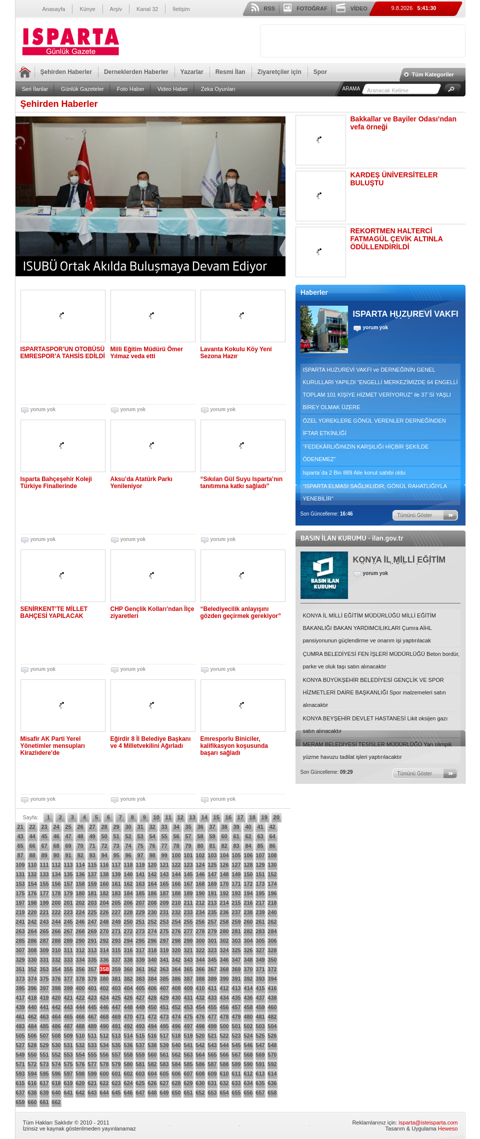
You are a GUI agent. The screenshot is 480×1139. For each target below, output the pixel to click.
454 (200, 1007)
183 (116, 893)
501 (236, 1026)
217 (260, 903)
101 (188, 855)
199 (44, 903)
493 (140, 1026)
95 (116, 855)
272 (128, 931)
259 (236, 922)
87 (20, 855)
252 (152, 922)
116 (104, 865)
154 (32, 884)
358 (104, 969)
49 (92, 836)
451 (164, 1007)
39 (236, 827)
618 (56, 1083)
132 (32, 874)
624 (128, 1083)
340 (152, 960)
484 (32, 1026)
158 (80, 884)
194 (248, 893)
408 (176, 988)
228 (128, 912)
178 (56, 893)
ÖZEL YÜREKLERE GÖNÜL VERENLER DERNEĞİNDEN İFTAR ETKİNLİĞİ (374, 427)
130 (272, 865)
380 (104, 979)
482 (272, 1017)
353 (44, 969)
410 (200, 988)
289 (68, 941)
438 (272, 998)
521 (212, 1036)
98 (152, 855)
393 (260, 979)
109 (20, 865)
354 (56, 969)
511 (92, 1036)
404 (128, 988)
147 (212, 874)
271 (116, 931)
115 (92, 865)
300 (200, 941)
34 (176, 827)
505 (20, 1036)
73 (116, 846)
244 (56, 922)
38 (224, 827)
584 (176, 1064)
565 (212, 1055)
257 (212, 922)
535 (116, 1045)
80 (200, 846)
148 (224, 874)
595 (44, 1074)
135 (68, 874)
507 (44, 1036)
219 (20, 912)
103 (212, 855)
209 (164, 903)
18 (253, 817)
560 (152, 1055)
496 (176, 1026)
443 (68, 1007)
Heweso (448, 1129)
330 (32, 960)
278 (200, 931)
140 (128, 874)
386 (176, 979)
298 (176, 941)
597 (68, 1074)
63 (260, 836)
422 (80, 998)
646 (128, 1093)
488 (80, 1026)
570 (272, 1055)
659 (20, 1102)
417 (20, 998)
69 (68, 846)
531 (68, 1045)
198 (32, 903)
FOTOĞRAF (312, 8)
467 (92, 1017)
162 (128, 884)
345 (212, 960)
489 (92, 1026)
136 (80, 874)
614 (272, 1074)
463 (44, 1017)
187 (164, 893)
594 (32, 1074)
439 (20, 1007)
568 (248, 1055)
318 (152, 950)
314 (104, 950)
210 (176, 903)
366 (200, 969)
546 (248, 1045)
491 (116, 1026)
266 (56, 931)
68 (56, 846)
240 (272, 912)
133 (44, 874)
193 (236, 893)
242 (32, 922)
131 (20, 874)
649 (164, 1093)
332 (56, 960)
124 (200, 865)
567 (236, 1055)
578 (104, 1064)
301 (212, 941)
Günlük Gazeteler (82, 89)
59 (212, 836)
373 (20, 979)
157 (68, 884)
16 (229, 817)
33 (164, 827)
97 (140, 855)
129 (260, 865)
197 (20, 903)
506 (32, 1036)
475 (188, 1017)
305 (260, 941)
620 (80, 1083)
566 (224, 1055)
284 (272, 931)
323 (212, 950)
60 (224, 836)
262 (272, 922)
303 (236, 941)
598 (80, 1074)
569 (260, 1055)
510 (80, 1036)
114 (80, 865)
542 (200, 1045)
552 (56, 1055)
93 (92, 855)
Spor (320, 71)
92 (80, 855)
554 (80, 1055)
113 (68, 865)
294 (128, 941)
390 (224, 979)
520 (200, 1036)
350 (272, 960)
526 (272, 1036)
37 (212, 827)
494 (152, 1026)
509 (68, 1036)
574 (56, 1064)
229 (140, 912)
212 (200, 903)
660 (32, 1102)
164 (152, 884)
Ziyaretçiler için (280, 71)
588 (224, 1064)
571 (20, 1064)
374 (32, 979)
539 (164, 1045)
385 (164, 979)
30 (128, 827)
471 (140, 1017)
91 (68, 855)
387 (188, 979)
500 (224, 1026)
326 (248, 950)
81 (212, 846)
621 (92, 1083)
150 (248, 874)
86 (272, 846)
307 (20, 950)
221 (44, 912)
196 (272, 893)
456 (224, 1007)
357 (92, 969)
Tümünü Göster (415, 515)
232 (176, 912)
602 (128, 1074)
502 (248, 1026)
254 (176, 922)
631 (212, 1083)
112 (56, 865)
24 (56, 827)
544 (224, 1045)
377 (68, 979)
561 (164, 1055)
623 (116, 1083)
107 (260, 855)
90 (56, 855)
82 (224, 846)
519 (188, 1036)
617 (44, 1083)
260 (248, 922)
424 (104, 998)
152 (272, 874)
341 (164, 960)
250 (128, 922)
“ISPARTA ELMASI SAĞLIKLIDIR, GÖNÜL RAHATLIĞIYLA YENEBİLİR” (375, 492)
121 (164, 865)
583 (164, 1064)
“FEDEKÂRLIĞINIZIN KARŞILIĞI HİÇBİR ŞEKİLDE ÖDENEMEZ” (366, 453)
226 (104, 912)
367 (212, 969)
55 (164, 836)
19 (265, 817)
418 (32, 998)
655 (236, 1093)
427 (140, 998)
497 (188, 1026)
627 (164, 1083)
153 (20, 884)
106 (248, 855)
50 (104, 836)
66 (32, 846)
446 (104, 1007)
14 (205, 817)
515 (140, 1036)
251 (140, 922)
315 (116, 950)
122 (176, 865)
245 (68, 922)
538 (152, 1045)
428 (152, 998)
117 (116, 865)
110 (32, 865)
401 (92, 988)
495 (164, 1026)
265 (44, 931)
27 (92, 827)
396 (32, 988)
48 (80, 836)
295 (140, 941)
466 (80, 1017)
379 (92, 979)
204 (104, 903)
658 (272, 1093)
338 (128, 960)
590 (248, 1064)
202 (80, 903)
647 (140, 1093)
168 (200, 884)
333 (68, 960)
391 (236, 979)
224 (80, 912)
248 (104, 922)
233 (188, 912)
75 (140, 846)
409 (188, 988)
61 (236, 836)
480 (248, 1017)
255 (188, 922)
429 (164, 998)
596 (56, 1074)
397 (44, 988)
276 (176, 931)
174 (272, 884)
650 (176, 1093)
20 (277, 817)
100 (176, 855)
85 (260, 846)
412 (224, 988)
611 (236, 1074)
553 (68, 1055)
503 (260, 1026)
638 (32, 1093)
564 (200, 1055)
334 (80, 960)
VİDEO (359, 8)
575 (68, 1064)
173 (260, 884)
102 (200, 855)
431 (188, 998)
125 (212, 865)
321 (188, 950)
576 (80, 1064)
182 (104, 893)
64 (272, 836)
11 (169, 817)
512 (104, 1036)
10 (157, 817)
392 (248, 979)
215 (236, 903)
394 (272, 979)
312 (80, 950)
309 (44, 950)
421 (68, 998)
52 (128, 836)
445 (92, 1007)
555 (92, 1055)
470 (128, 1017)
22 (32, 827)
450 (152, 1007)
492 (128, 1026)
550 (32, 1055)
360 (128, 969)
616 (32, 1083)
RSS (270, 8)
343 (188, 960)
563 (188, 1055)
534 (104, 1045)
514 (128, 1036)
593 (20, 1074)
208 (152, 903)
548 (272, 1045)
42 (272, 827)
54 (152, 836)
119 (140, 865)
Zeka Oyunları (218, 89)
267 (68, 931)
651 (188, 1093)
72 (104, 846)
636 (272, 1083)
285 (20, 941)
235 (212, 912)
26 (80, 827)
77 (164, 846)
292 (104, 941)
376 (56, 979)
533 (92, 1045)
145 (188, 874)
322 (200, 950)
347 (236, 960)
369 (236, 969)
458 (248, 1007)
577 (92, 1064)
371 (260, 969)
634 (248, 1083)
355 (68, 969)
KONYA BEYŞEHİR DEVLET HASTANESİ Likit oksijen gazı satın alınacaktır (375, 724)
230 (152, 912)
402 (104, 988)
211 (188, 903)
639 (44, 1093)
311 (68, 950)
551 (44, 1055)
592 (272, 1064)
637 (20, 1093)
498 (200, 1026)
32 (152, 827)
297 (164, 941)
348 (248, 960)
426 (128, 998)
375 (44, 979)
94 (104, 855)
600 (104, 1074)
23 (44, 827)
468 (104, 1017)
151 (260, 874)
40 (248, 827)
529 (44, 1045)
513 (116, 1036)
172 (248, 884)
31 (140, 827)
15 (217, 817)
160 (104, 884)
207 (140, 903)
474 (176, 1017)
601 (116, 1074)
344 (200, 960)
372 (272, 969)
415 (260, 988)
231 (164, 912)
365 (188, 969)
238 (248, 912)
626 (152, 1083)
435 (236, 998)
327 (260, 950)
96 (128, 855)
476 (200, 1017)
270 (104, 931)
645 (116, 1093)
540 (176, 1045)
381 (116, 979)
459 (260, 1007)
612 (248, 1074)
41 (260, 827)
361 (140, 969)
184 (128, 893)
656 (248, 1093)
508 (56, 1036)
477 (212, 1017)
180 (80, 893)
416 (272, 988)
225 (92, 912)
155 (44, 884)
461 (20, 1017)
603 (140, 1074)
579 (116, 1064)
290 (80, 941)
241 (20, 922)
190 (200, 893)
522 (224, 1036)
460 (272, 1007)
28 (104, 827)
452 (176, 1007)
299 (188, 941)
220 (32, 912)
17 (241, 817)
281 (236, 931)
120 (152, 865)
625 (140, 1083)
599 (92, 1074)
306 (272, 941)
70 (80, 846)
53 (140, 836)
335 (92, 960)
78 (176, 846)
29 (116, 827)
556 (104, 1055)
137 (92, 874)
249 (116, 922)
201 (68, 903)
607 (188, 1074)
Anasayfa (54, 9)
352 (32, 969)
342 (176, 960)
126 (224, 865)
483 (20, 1026)
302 (224, 941)
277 (188, 931)
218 (272, 903)
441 (44, 1007)
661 (44, 1102)
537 (140, 1045)
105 (236, 855)
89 (44, 855)
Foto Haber (130, 89)
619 (68, 1083)
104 (224, 855)
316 (128, 950)
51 (116, 836)
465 (68, 1017)
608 (200, 1074)
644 (104, 1093)
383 (140, 979)
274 (152, 931)
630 (200, 1083)
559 (140, 1055)
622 (104, 1083)
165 (164, 884)
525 (260, 1036)
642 (80, 1093)
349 (260, 960)
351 (20, 969)
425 (116, 998)
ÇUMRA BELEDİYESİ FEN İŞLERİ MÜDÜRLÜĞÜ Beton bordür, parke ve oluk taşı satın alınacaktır (381, 660)
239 (260, 912)
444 (80, 1007)
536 (128, 1045)
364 (176, 969)
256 (200, 922)
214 (224, 903)
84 (248, 846)
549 (20, 1055)
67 (44, 846)
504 (272, 1026)
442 (56, 1007)
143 (164, 874)
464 (56, 1017)
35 (188, 827)
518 (176, 1036)
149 (236, 874)
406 (152, 988)
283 (260, 931)
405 (140, 988)
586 (200, 1064)
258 (224, 922)
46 (56, 836)
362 (152, 969)
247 (92, 922)
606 (176, 1074)
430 (176, 998)
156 (56, 884)
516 (152, 1036)
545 (236, 1045)
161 (116, 884)
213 (212, 903)
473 (164, 1017)
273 (140, 931)
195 (260, 893)
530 (56, 1045)
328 (272, 950)
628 (176, 1083)
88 (32, 855)
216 (248, 903)
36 (200, 827)
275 (164, 931)
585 (188, 1064)
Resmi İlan (231, 71)
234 (200, 912)
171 (236, 884)
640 (56, 1093)
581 (140, 1064)
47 (68, 836)
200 (56, 903)
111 (44, 865)
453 (188, 1007)
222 (56, 912)
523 (236, 1036)
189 (188, 893)
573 (44, 1064)
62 (248, 836)
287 (44, 941)
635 (260, 1083)
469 (116, 1017)
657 (260, 1093)
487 (68, 1026)
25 (68, 827)
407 (164, 988)
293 (116, 941)
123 (188, 865)
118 (128, 865)
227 (116, 912)
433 (212, 998)
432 (200, 998)
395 (20, 988)
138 (104, 874)
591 (260, 1064)
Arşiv (116, 9)
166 (176, 884)
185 (140, 893)
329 (20, 960)
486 (56, 1026)
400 (80, 988)
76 (152, 846)
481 (260, 1017)
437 (260, 998)
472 (152, 1017)
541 (188, 1045)
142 (152, 874)
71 (92, 846)
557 (116, 1055)
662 (56, 1102)
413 (236, 988)
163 (140, 884)
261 (260, 922)
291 (92, 941)
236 (224, 912)
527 (20, 1045)
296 (152, 941)
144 (176, 874)
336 (104, 960)
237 (236, 912)
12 (181, 817)
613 (260, 1074)
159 (92, 884)
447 (116, 1007)
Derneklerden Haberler (136, 71)
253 (164, 922)
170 (224, 884)
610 (224, 1074)
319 (164, 950)
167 (188, 884)
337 (116, 960)
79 (188, 846)
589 (236, 1064)
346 (224, 960)
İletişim (181, 9)
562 (176, 1055)
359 (116, 969)
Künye (87, 9)
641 (68, 1093)
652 (200, 1093)
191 (212, 893)
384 (152, 979)
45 (44, 836)
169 (212, 884)
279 (212, 931)
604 (152, 1074)
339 (140, 960)
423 (92, 998)
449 (140, 1007)
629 (188, 1083)
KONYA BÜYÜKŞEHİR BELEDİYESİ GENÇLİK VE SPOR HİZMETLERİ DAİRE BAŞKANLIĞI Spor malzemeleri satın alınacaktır (374, 692)
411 (212, 988)
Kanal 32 (147, 9)
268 (80, 931)
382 (128, 979)
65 (20, 846)
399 (68, 988)
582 (152, 1064)
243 (44, 922)
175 (20, 893)
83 (236, 846)
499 (212, 1026)
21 (20, 827)
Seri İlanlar (35, 89)
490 (104, 1026)
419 (44, 998)
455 (212, 1007)
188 (176, 893)
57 (188, 836)
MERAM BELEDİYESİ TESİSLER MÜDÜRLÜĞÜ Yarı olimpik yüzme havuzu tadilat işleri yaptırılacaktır (377, 750)
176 (32, 893)
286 (32, 941)
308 (32, 950)
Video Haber (173, 89)
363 (164, 969)
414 (248, 988)
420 (56, 998)
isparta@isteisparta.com (428, 1123)
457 (236, 1007)
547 (260, 1045)
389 (212, 979)
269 (92, 931)
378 (80, 979)
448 (128, 1007)
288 (56, 941)
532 (80, 1045)
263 (20, 931)
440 (32, 1007)
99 (164, 855)
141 (140, 874)
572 (32, 1064)
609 (212, 1074)
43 (20, 836)
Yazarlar (192, 71)
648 (152, 1093)
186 (152, 893)
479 (236, 1017)
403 (116, 988)
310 (56, 950)
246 (80, 922)
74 (128, 846)
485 (44, 1026)
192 (224, 893)
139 (116, 874)
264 (32, 931)
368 (224, 969)
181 (92, 893)
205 (116, 903)
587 (212, 1064)
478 (224, 1017)
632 (224, 1083)
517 (164, 1036)
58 (200, 836)
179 (68, 893)
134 (56, 874)
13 (193, 817)
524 (248, 1036)
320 (176, 950)
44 (32, 836)
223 (68, 912)
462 (32, 1017)
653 (212, 1093)
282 (248, 931)
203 (92, 903)
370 (248, 969)
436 (248, 998)
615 (20, 1083)
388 (200, 979)
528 (32, 1045)
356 (80, 969)
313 (92, 950)
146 (200, 874)
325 (236, 950)
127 (236, 865)
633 (236, 1083)
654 (224, 1093)
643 (92, 1093)
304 (248, 941)
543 (212, 1045)
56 (176, 836)
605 (164, 1074)
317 (140, 950)
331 (44, 960)
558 (128, 1055)
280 (224, 931)
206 (128, 903)
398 (56, 988)
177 (44, 893)
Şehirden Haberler (66, 71)
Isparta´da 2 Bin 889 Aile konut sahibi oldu (354, 473)
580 (128, 1064)
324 (224, 950)
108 (272, 855)
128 (248, 865)
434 (224, 998)
